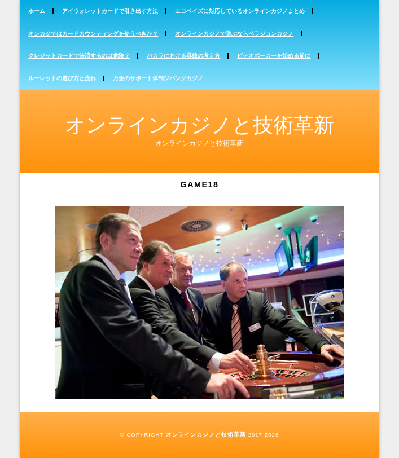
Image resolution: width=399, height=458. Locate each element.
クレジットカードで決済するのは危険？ (79, 55)
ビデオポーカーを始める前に (273, 55)
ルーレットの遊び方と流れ (62, 78)
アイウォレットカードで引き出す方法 (110, 11)
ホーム (36, 11)
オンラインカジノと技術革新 (199, 124)
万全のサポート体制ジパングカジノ (158, 78)
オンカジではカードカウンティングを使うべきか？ (93, 33)
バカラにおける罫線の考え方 (183, 55)
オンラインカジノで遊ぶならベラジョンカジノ (234, 33)
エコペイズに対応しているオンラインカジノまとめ (240, 11)
